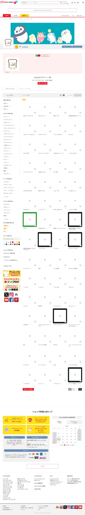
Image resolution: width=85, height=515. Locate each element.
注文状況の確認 (66, 3)
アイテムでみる (70, 95)
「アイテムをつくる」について (56, 481)
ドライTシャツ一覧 (7, 480)
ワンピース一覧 (6, 484)
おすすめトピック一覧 (22, 480)
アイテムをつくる (38, 476)
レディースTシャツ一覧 (7, 483)
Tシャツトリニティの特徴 (39, 486)
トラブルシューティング (55, 483)
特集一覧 (19, 483)
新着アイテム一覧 (21, 478)
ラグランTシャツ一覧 (7, 486)
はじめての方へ (37, 489)
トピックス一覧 (20, 484)
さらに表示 (5, 196)
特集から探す (8, 266)
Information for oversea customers (42, 10)
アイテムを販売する (38, 483)
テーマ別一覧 (20, 487)
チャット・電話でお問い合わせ (73, 478)
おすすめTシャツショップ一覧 (23, 481)
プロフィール (67, 47)
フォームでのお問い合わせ (72, 480)
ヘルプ (73, 15)
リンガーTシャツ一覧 (7, 487)
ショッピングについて (54, 478)
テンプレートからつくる (39, 478)
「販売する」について (54, 480)
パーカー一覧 (5, 495)
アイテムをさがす (6, 476)
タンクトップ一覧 (6, 489)
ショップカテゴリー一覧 (22, 489)
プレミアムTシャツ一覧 (7, 481)
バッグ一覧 (5, 496)
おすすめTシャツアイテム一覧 (9, 499)
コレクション (77, 47)
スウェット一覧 (6, 493)
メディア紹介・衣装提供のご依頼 (74, 481)
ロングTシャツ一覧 (7, 490)
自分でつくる (37, 480)
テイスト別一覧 (20, 486)
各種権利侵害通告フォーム (72, 483)
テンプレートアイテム (24, 89)
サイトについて (53, 484)
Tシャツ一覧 (5, 478)
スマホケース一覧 (6, 497)
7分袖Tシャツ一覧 (6, 492)
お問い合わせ (79, 15)
